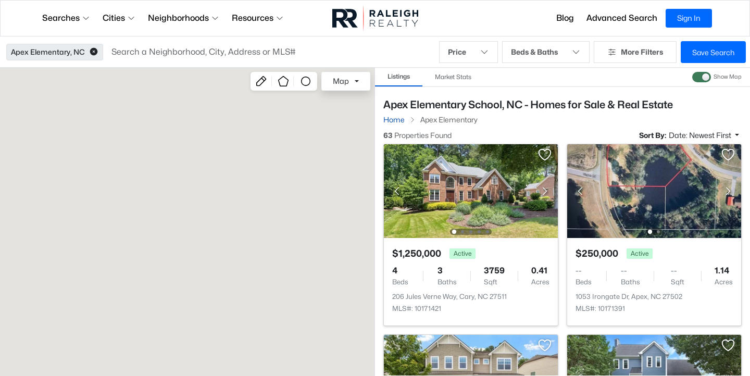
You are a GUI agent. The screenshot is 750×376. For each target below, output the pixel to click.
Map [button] (341, 81)
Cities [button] (119, 18)
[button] (93, 52)
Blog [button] (565, 18)
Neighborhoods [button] (183, 18)
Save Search (713, 52)
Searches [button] (66, 18)
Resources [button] (258, 18)
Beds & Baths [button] (546, 52)
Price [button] (468, 52)
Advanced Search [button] (621, 18)
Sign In (689, 18)
